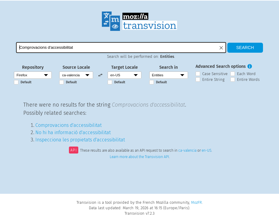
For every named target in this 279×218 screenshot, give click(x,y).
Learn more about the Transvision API (139, 157)
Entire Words (248, 79)
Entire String (213, 79)
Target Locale (124, 67)
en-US (206, 151)
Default (26, 82)
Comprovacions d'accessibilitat (68, 125)
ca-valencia (187, 151)
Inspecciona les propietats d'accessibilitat (80, 140)
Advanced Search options (221, 66)
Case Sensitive (215, 73)
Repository (33, 67)
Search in (168, 67)
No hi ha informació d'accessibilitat (73, 132)
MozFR (196, 202)
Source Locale (76, 67)
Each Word (246, 73)
